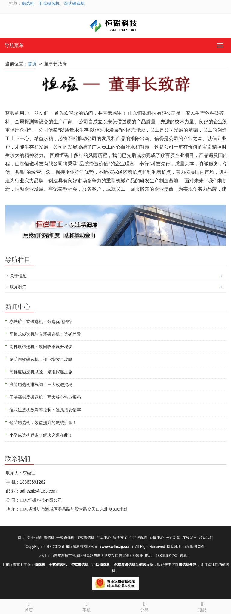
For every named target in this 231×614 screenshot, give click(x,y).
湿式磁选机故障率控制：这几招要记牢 (45, 409)
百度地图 (190, 547)
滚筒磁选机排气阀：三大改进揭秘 (40, 384)
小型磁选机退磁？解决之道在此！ (40, 435)
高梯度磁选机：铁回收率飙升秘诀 (40, 346)
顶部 (202, 605)
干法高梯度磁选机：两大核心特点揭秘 (45, 397)
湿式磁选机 (74, 3)
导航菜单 (14, 45)
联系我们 (18, 286)
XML (201, 547)
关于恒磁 (18, 275)
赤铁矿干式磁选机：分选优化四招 (40, 321)
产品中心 (104, 538)
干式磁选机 (49, 3)
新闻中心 (156, 538)
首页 (32, 63)
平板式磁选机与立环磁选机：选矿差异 (45, 334)
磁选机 (28, 3)
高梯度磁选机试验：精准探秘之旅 (40, 372)
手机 (87, 605)
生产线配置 (138, 538)
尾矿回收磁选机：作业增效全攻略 (40, 359)
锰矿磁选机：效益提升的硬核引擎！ (43, 422)
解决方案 (120, 538)
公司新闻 (173, 538)
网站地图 (174, 547)
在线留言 (189, 538)
